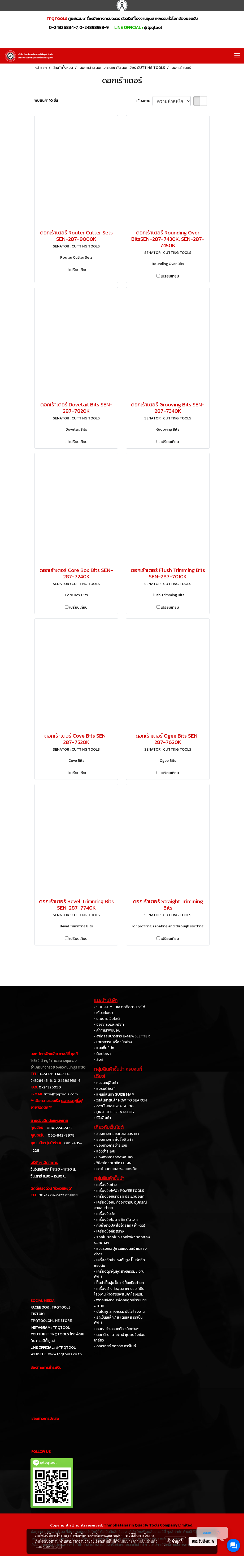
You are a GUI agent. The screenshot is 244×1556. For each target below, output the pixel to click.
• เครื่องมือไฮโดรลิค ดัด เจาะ (116, 1219)
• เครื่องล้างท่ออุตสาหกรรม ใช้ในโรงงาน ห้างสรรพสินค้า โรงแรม (119, 1291)
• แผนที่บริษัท (104, 1048)
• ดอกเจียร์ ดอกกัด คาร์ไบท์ (115, 1346)
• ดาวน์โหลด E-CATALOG (114, 1106)
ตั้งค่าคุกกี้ (174, 1541)
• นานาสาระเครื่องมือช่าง (113, 1042)
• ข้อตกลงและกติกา (109, 1024)
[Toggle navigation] (237, 56)
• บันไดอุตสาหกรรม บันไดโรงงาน (119, 1311)
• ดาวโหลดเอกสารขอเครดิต (115, 1169)
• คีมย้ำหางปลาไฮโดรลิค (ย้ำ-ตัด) (119, 1225)
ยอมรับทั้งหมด (203, 1541)
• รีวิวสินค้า (102, 1118)
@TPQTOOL (66, 1347)
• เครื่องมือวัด (104, 1214)
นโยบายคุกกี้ (52, 1546)
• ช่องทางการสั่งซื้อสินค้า (113, 1139)
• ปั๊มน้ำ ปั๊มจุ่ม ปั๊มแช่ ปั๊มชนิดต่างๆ (119, 1283)
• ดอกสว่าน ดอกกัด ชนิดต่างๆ (116, 1329)
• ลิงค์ (98, 1059)
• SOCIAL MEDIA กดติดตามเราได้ (119, 1007)
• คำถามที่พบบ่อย (107, 1030)
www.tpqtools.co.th (65, 1354)
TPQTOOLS (61, 1307)
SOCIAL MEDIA (43, 1300)
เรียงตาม (144, 101)
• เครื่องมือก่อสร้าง (109, 1231)
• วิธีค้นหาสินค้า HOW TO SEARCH (120, 1100)
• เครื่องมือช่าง (105, 1185)
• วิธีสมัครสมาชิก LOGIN (112, 1163)
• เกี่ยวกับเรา (103, 1013)
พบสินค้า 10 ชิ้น (46, 100)
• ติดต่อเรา (102, 1054)
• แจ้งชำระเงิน (104, 1151)
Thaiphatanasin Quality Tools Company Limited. (148, 1525)
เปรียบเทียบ (78, 270)
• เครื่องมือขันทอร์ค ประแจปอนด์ (119, 1196)
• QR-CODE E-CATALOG (114, 1112)
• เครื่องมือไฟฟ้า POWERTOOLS (119, 1190)
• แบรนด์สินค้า (105, 1088)
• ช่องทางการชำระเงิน (110, 1145)
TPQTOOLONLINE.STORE (51, 1320)
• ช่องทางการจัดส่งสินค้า (113, 1157)
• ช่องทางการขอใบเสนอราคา (116, 1134)
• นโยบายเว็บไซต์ (107, 1018)
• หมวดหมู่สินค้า (106, 1083)
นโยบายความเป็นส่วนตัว (138, 1541)
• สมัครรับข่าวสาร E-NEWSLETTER (122, 1036)
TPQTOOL (61, 1327)
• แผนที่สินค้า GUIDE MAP (114, 1094)
